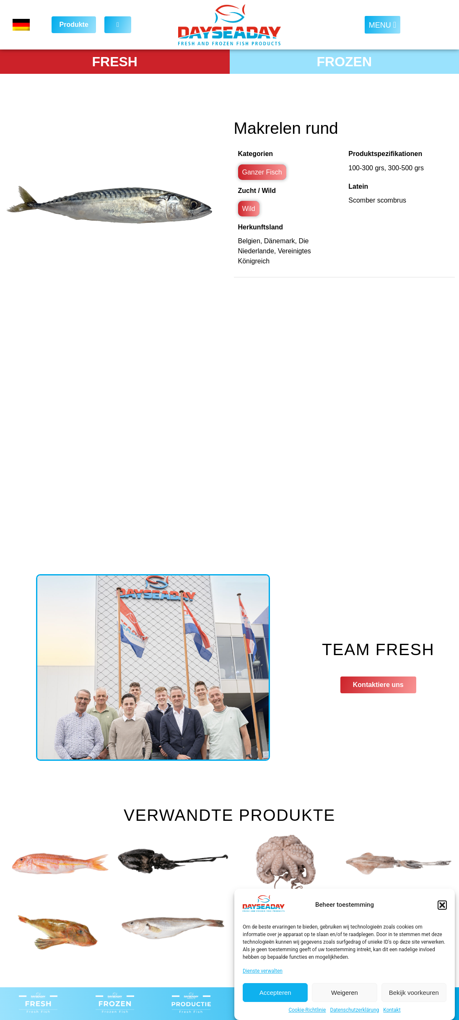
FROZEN (344, 61)
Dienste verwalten (263, 971)
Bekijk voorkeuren (414, 992)
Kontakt (391, 1010)
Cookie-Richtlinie (307, 1010)
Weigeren (344, 992)
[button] (442, 905)
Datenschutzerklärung (354, 1010)
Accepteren (275, 992)
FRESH (114, 61)
